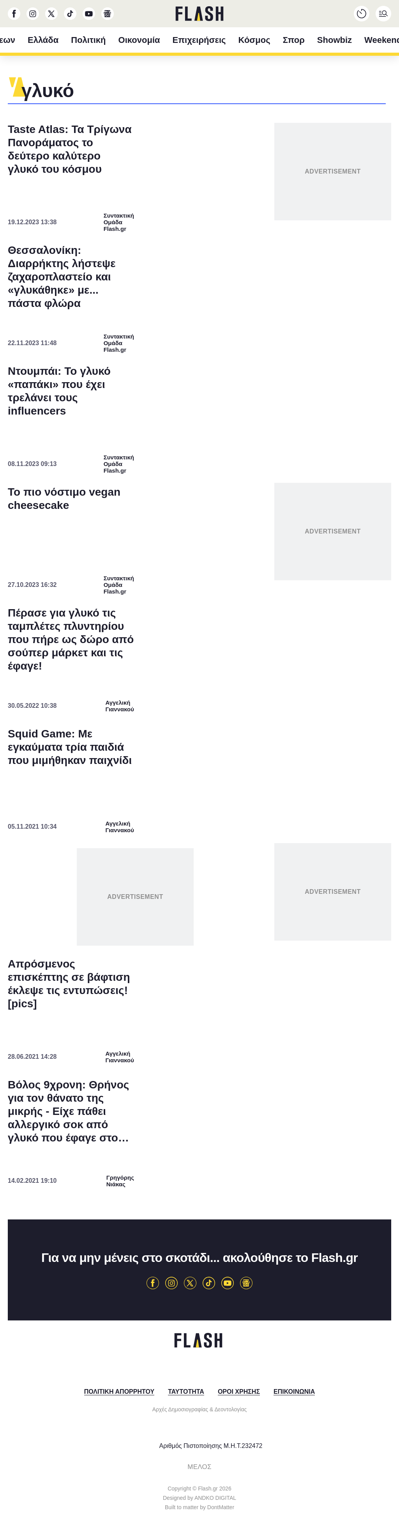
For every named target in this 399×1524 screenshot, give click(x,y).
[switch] (296, 739)
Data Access (199, 936)
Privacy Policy (243, 936)
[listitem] (199, 722)
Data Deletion (155, 936)
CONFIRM (143, 908)
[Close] (334, 588)
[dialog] (199, 762)
